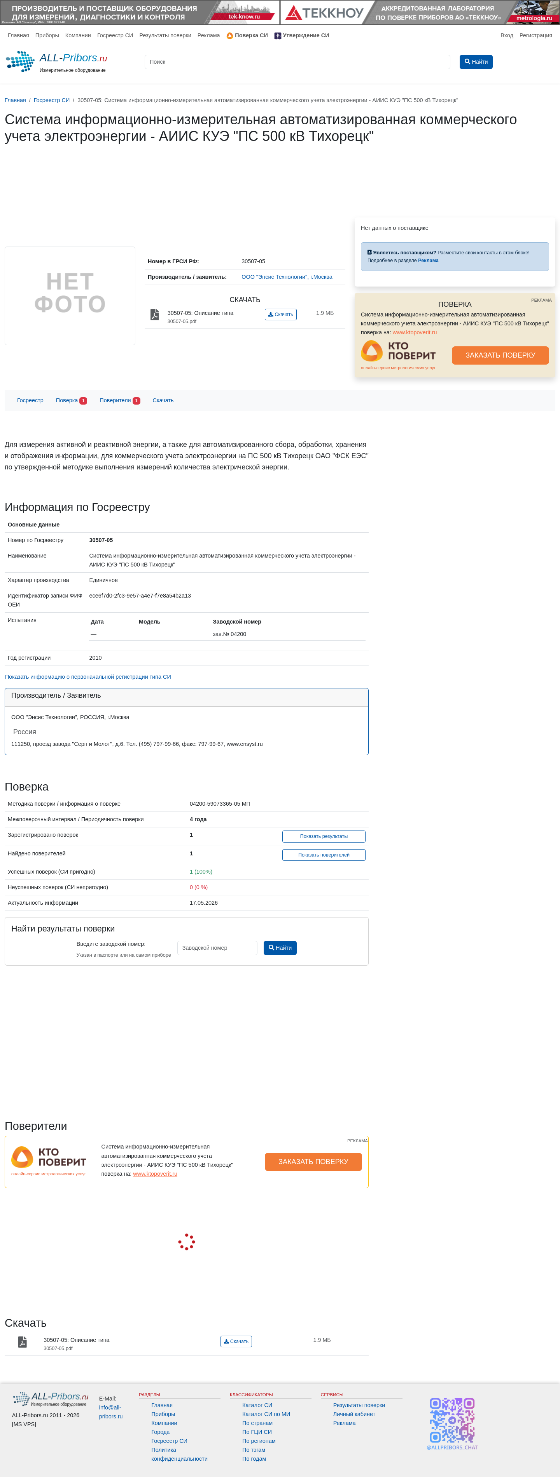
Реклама (209, 35)
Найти (280, 948)
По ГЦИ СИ (257, 1432)
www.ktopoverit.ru (415, 332)
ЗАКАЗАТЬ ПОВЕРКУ (501, 355)
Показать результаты (324, 836)
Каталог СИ (257, 1405)
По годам (254, 1459)
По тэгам (253, 1450)
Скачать (280, 314)
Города (160, 1432)
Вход (506, 35)
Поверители (120, 401)
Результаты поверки (165, 35)
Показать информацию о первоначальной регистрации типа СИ (88, 677)
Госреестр (30, 400)
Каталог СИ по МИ (266, 1414)
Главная (18, 35)
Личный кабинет (354, 1414)
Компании (78, 35)
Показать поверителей (324, 855)
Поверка (71, 401)
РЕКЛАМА (541, 300)
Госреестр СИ (115, 35)
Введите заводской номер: (111, 944)
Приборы (47, 35)
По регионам (259, 1441)
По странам (257, 1423)
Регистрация (536, 35)
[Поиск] (297, 62)
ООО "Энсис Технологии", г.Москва (287, 277)
